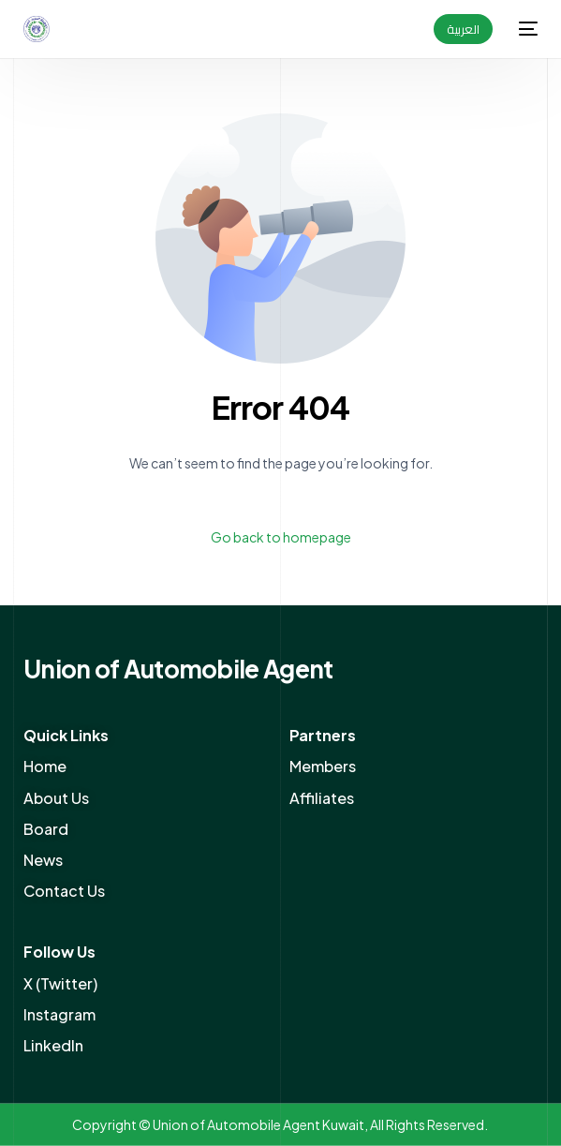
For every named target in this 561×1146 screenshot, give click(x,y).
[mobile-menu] (524, 29)
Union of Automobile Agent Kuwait (258, 1124)
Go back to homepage (281, 536)
